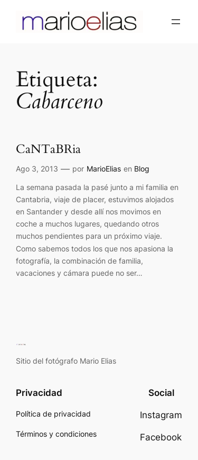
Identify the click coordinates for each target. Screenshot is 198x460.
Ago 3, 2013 (37, 168)
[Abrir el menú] (175, 21)
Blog (141, 168)
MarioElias (104, 168)
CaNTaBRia (48, 149)
